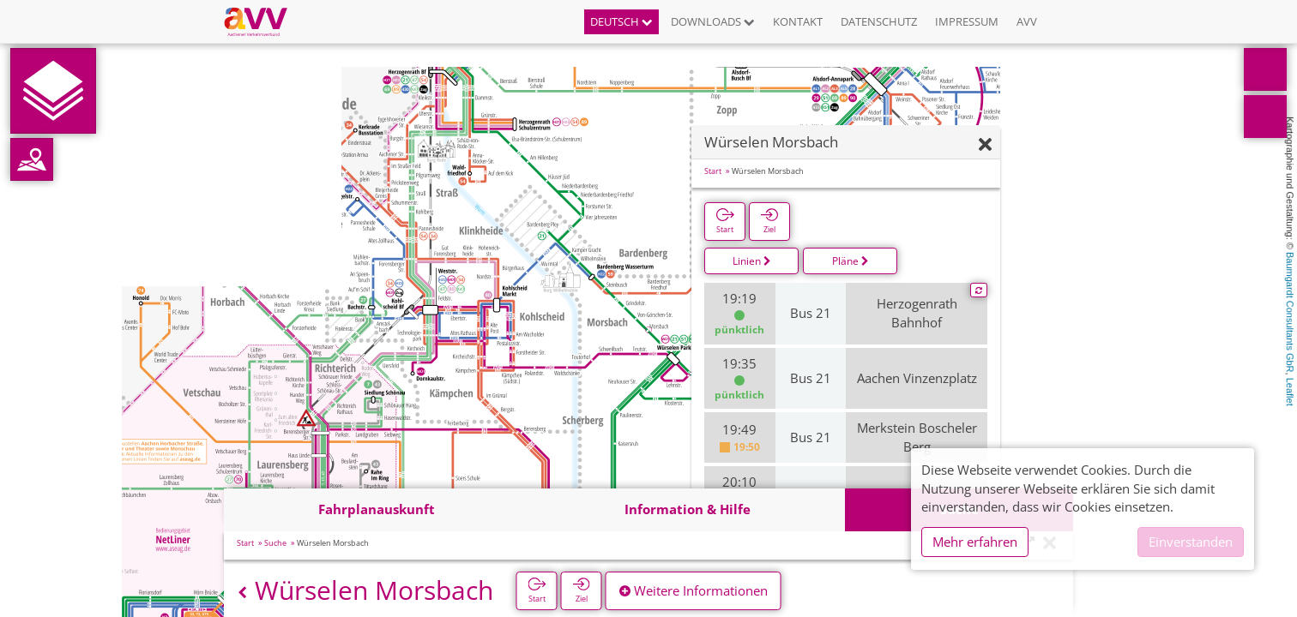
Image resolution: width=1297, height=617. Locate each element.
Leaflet (1290, 392)
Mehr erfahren (974, 541)
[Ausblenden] (985, 145)
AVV (1026, 21)
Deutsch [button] (621, 21)
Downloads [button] (713, 21)
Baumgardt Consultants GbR (1290, 312)
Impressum (966, 21)
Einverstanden (1191, 541)
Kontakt (798, 21)
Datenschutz (879, 21)
